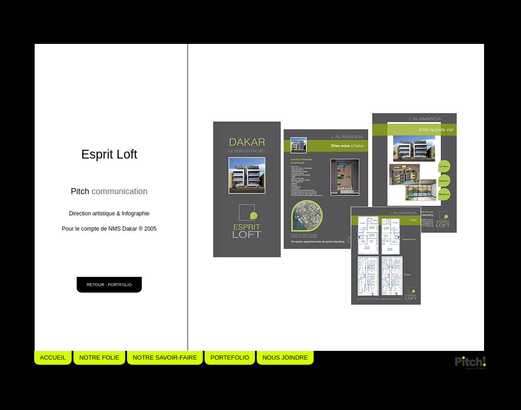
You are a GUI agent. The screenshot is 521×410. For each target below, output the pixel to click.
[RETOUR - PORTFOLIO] (109, 285)
